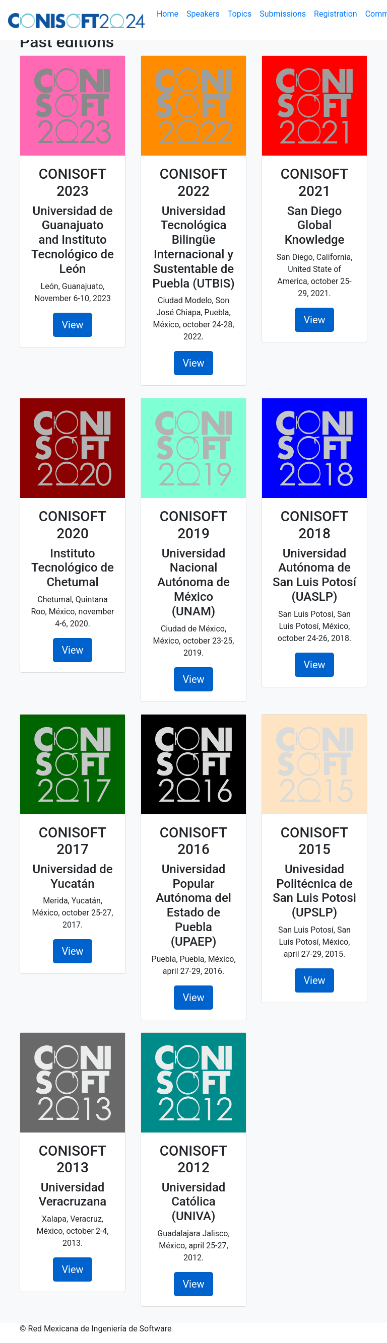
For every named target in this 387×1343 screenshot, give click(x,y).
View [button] (72, 325)
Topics (239, 14)
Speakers (203, 14)
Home (169, 13)
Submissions (283, 14)
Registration (335, 14)
